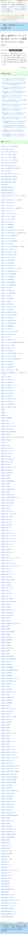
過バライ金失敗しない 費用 (10, 369)
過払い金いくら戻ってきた (10, 513)
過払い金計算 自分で (8, 711)
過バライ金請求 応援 (8, 393)
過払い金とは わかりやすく (10, 563)
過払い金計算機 (7, 722)
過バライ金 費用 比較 (8, 317)
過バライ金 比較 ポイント (9, 306)
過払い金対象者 (7, 642)
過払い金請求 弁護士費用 (9, 782)
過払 (4, 409)
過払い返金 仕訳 (7, 439)
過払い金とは (6, 554)
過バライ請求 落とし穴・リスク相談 (12, 199)
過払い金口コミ (7, 620)
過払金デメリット (7, 864)
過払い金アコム (7, 508)
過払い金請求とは (7, 809)
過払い (4, 412)
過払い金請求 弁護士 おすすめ (11, 765)
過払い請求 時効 (7, 434)
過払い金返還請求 (7, 826)
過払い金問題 (6, 626)
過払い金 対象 (6, 475)
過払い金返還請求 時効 (9, 837)
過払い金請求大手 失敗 (9, 812)
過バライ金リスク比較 (9, 345)
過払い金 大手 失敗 (8, 461)
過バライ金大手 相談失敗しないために (13, 353)
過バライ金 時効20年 (8, 298)
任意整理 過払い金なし (9, 187)
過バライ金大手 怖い (8, 350)
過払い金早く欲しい (8, 648)
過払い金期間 (6, 650)
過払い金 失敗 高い (8, 472)
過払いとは (6, 415)
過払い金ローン (7, 596)
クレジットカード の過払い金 (10, 160)
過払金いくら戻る (7, 859)
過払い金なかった (7, 568)
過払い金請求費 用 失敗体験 (10, 815)
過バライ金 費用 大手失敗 (9, 315)
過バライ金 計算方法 (8, 309)
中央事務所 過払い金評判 (9, 181)
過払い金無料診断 (7, 675)
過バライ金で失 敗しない (9, 334)
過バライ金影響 (7, 376)
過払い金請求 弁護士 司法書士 (11, 771)
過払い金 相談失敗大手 (9, 489)
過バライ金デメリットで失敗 (10, 331)
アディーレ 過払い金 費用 (9, 154)
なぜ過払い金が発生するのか (10, 162)
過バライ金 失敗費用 (8, 279)
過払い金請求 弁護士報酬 (9, 779)
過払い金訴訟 (6, 724)
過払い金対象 (6, 634)
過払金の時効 (6, 881)
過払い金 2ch (6, 445)
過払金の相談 (6, 883)
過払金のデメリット (8, 875)
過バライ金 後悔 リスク (9, 290)
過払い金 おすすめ (7, 448)
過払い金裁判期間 (7, 702)
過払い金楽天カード (8, 661)
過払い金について (7, 571)
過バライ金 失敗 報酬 (8, 260)
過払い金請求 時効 (7, 785)
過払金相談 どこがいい (9, 894)
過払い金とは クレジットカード (11, 557)
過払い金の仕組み (7, 576)
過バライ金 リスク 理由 (9, 216)
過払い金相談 (6, 686)
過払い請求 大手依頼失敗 (9, 431)
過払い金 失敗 (6, 464)
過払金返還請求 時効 (8, 916)
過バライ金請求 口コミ (9, 390)
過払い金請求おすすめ (9, 801)
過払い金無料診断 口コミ (9, 681)
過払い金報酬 (6, 628)
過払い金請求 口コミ (8, 763)
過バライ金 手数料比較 (9, 293)
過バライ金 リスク (8, 210)
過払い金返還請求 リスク (9, 831)
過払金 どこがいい (7, 845)
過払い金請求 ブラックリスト (10, 757)
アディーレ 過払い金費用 (9, 157)
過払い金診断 (6, 727)
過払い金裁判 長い (7, 700)
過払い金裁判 (6, 694)
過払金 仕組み (6, 848)
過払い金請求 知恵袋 (8, 793)
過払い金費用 (6, 818)
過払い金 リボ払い (7, 453)
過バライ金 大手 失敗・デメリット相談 (13, 230)
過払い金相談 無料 (7, 689)
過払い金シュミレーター (9, 541)
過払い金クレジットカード (10, 535)
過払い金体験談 (7, 607)
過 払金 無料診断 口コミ (9, 192)
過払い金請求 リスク (8, 760)
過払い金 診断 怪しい (8, 494)
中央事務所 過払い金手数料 (10, 179)
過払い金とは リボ (7, 560)
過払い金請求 (6, 744)
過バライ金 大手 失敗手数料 (10, 235)
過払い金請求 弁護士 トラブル (11, 768)
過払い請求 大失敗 (7, 428)
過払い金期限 (6, 653)
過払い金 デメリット (9, 450)
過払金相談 (6, 892)
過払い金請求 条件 (7, 787)
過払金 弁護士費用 (7, 853)
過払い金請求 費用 (7, 798)
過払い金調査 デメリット (9, 741)
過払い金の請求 (7, 585)
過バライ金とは (7, 336)
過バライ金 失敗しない (9, 265)
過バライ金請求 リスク (9, 387)
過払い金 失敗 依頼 (8, 470)
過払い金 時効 (6, 478)
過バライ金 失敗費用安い (9, 282)
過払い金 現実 (6, 483)
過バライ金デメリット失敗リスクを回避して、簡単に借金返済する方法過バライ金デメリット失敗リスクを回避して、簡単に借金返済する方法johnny (14, 6)
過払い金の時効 (7, 582)
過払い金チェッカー (8, 544)
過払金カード (6, 861)
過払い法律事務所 (7, 417)
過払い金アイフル (7, 505)
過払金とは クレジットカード (10, 870)
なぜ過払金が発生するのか (10, 165)
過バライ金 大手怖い (8, 243)
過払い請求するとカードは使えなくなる (13, 437)
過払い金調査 (6, 738)
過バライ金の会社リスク (9, 339)
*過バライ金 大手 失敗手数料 (10, 146)
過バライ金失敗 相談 (8, 367)
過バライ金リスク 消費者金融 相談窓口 (13, 342)
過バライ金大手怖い (8, 361)
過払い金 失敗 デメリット (9, 467)
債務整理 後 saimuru (8, 190)
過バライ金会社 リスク (9, 347)
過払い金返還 (6, 823)
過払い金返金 (6, 839)
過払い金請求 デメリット (9, 749)
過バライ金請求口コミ (9, 401)
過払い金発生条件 (7, 683)
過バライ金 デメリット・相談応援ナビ (13, 208)
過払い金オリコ (7, 527)
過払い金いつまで (7, 522)
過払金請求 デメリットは (10, 902)
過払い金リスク (7, 590)
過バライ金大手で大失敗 (9, 356)
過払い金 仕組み (7, 456)
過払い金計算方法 (7, 719)
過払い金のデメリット (9, 574)
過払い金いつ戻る (7, 524)
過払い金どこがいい (8, 552)
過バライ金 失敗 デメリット (10, 257)
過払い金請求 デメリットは (10, 752)
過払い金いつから (7, 519)
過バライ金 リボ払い (8, 221)
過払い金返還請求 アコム (9, 829)
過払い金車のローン (8, 820)
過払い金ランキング (8, 587)
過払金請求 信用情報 (8, 908)
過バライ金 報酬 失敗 (8, 224)
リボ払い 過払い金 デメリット (11, 173)
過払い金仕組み (7, 604)
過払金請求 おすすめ (8, 897)
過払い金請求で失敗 (8, 807)
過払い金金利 (6, 842)
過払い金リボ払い (7, 593)
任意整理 (5, 184)
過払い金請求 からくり (9, 746)
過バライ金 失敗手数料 (9, 276)
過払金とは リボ (7, 872)
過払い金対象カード (8, 637)
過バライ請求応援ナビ (9, 202)
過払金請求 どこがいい (9, 905)
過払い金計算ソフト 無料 (9, 716)
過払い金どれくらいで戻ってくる (12, 565)
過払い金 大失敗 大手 (8, 459)
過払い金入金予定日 (8, 615)
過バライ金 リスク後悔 (9, 219)
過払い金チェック (7, 546)
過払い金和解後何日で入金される (12, 623)
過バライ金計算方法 (8, 382)
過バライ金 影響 (7, 287)
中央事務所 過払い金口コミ (10, 176)
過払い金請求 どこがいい (10, 755)
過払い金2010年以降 (8, 502)
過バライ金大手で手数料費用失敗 (12, 358)
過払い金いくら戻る (8, 516)
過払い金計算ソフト (8, 713)
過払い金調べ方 (7, 735)
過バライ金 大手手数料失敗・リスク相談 (13, 246)
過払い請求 (6, 420)
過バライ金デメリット (9, 328)
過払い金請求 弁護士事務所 (10, 776)
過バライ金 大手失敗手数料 (10, 241)
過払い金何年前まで (8, 612)
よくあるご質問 (7, 171)
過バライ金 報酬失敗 (8, 227)
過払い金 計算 (6, 491)
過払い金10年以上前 (8, 500)
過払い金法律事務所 (8, 667)
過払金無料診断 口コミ (9, 889)
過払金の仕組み (7, 878)
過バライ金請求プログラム (10, 398)
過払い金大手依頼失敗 (9, 631)
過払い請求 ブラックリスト (10, 426)
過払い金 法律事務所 (8, 481)
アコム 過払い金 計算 (8, 149)
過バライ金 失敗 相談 (8, 262)
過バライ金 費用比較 (8, 326)
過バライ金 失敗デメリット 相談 (12, 268)
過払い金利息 (6, 618)
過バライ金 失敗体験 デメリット (11, 271)
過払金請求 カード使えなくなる (11, 900)
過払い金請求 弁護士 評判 (9, 774)
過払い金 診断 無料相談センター (11, 497)
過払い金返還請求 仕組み (9, 834)
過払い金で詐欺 (7, 549)
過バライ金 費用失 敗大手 (9, 323)
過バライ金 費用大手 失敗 (9, 320)
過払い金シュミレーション (10, 538)
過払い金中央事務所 (8, 598)
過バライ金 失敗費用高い (9, 284)
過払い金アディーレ (8, 511)
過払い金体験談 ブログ (9, 609)
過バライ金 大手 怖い (9, 238)
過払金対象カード (7, 886)
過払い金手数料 (7, 645)
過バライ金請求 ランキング (10, 385)
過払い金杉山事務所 (8, 656)
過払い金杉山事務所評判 (9, 659)
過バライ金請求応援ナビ (9, 404)
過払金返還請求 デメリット (10, 911)
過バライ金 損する (7, 295)
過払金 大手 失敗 (7, 850)
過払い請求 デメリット (9, 423)
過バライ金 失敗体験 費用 (9, 273)
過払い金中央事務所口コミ (10, 601)
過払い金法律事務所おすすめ (10, 670)
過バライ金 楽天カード (9, 304)
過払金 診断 (6, 856)
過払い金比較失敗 (7, 664)
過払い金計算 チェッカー (9, 708)
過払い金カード (7, 530)
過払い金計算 (6, 705)
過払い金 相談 (6, 486)
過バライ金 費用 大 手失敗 (10, 312)
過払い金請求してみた (9, 804)
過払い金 (5, 442)
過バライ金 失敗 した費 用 (10, 252)
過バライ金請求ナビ (8, 396)
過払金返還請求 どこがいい (10, 913)
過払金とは (6, 867)
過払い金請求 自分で (8, 796)
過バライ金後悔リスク (9, 379)
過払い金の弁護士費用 (9, 579)
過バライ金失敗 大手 (8, 364)
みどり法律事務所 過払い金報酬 (11, 168)
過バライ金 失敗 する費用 (9, 254)
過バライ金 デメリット (9, 205)
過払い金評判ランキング (15, 50)
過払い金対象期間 (7, 639)
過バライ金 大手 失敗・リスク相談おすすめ (14, 232)
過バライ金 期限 (7, 301)
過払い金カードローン (9, 533)
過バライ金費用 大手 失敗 (9, 407)
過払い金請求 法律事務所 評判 (11, 790)
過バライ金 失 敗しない (9, 249)
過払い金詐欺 (6, 730)
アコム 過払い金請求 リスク (10, 151)
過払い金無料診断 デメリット (10, 678)
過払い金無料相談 (7, 672)
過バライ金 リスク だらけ (9, 213)
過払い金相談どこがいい (9, 692)
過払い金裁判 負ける (8, 697)
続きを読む (24, 67)
